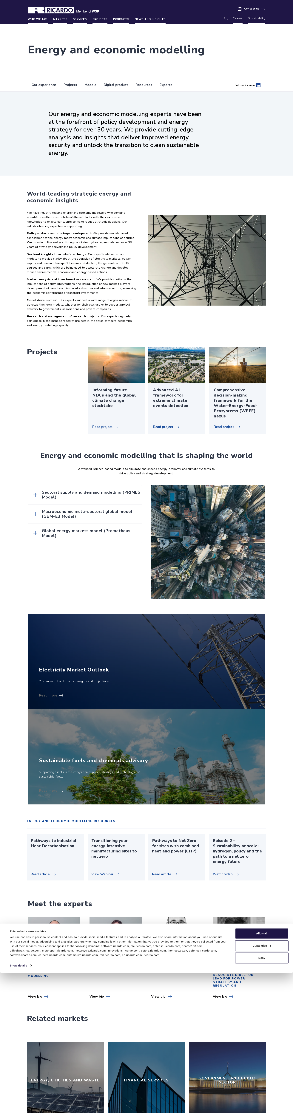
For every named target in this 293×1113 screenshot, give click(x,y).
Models (90, 85)
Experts (166, 85)
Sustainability (256, 18)
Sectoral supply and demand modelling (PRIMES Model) (91, 495)
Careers (238, 18)
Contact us (251, 8)
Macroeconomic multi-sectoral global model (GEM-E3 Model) (87, 514)
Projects (99, 19)
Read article (40, 874)
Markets (60, 19)
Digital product (116, 85)
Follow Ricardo (247, 85)
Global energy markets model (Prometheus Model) (86, 533)
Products (121, 19)
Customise (261, 1085)
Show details (18, 1105)
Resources (143, 85)
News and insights (150, 19)
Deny (261, 1098)
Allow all (262, 1073)
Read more (48, 695)
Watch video (223, 874)
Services (80, 19)
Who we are (38, 19)
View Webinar (102, 874)
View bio (35, 996)
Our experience (44, 85)
